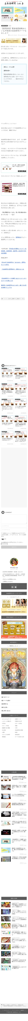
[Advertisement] (14, 103)
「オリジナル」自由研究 (7, 298)
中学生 (14, 298)
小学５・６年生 (21, 298)
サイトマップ (6, 1010)
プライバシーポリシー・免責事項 (18, 1010)
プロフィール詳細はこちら (9, 579)
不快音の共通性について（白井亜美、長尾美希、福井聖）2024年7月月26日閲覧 (13, 251)
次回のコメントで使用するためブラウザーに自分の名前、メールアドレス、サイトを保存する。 (13, 535)
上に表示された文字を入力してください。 (12, 542)
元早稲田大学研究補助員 (11, 575)
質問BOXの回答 (4, 25)
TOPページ (6, 697)
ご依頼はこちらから (8, 581)
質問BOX (18, 237)
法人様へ (5, 707)
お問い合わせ (6, 710)
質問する (5, 704)
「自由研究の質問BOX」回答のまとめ (12, 269)
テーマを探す (6, 700)
